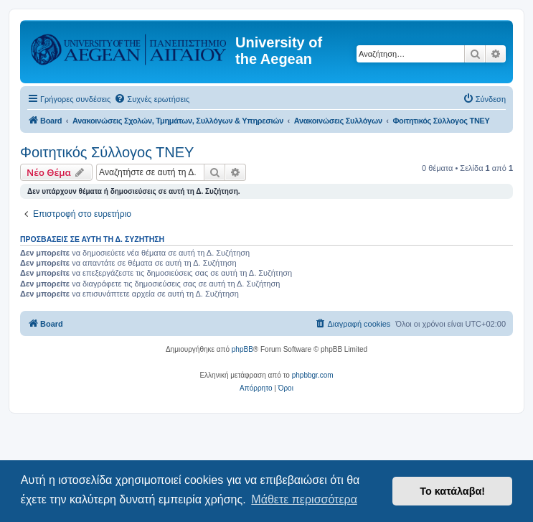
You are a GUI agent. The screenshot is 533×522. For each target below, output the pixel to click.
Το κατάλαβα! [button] (452, 491)
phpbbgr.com (313, 375)
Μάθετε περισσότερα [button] (304, 499)
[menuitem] (151, 99)
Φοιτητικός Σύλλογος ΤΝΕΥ (107, 152)
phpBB (242, 349)
